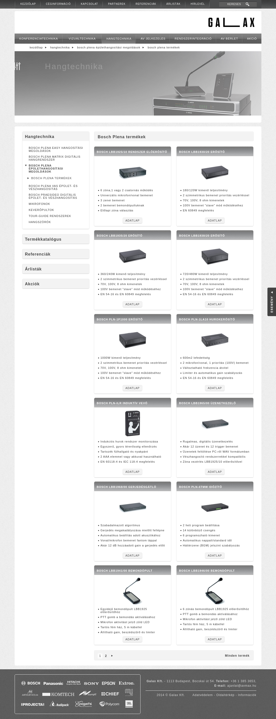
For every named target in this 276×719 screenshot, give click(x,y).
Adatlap (132, 220)
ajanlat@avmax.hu (241, 685)
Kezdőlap (28, 4)
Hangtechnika (119, 38)
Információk (247, 695)
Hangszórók (40, 222)
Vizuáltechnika (82, 38)
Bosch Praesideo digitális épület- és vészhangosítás (53, 196)
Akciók (32, 284)
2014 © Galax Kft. (171, 695)
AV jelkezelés (153, 38)
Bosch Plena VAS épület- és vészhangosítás (53, 187)
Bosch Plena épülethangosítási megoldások (108, 47)
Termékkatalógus (43, 239)
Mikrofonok (39, 203)
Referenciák (145, 4)
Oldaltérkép (225, 695)
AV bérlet (229, 38)
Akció (252, 38)
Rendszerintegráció (193, 38)
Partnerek (116, 4)
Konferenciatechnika (38, 38)
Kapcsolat (89, 4)
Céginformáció (58, 4)
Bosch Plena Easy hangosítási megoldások (56, 149)
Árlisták (173, 4)
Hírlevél (198, 4)
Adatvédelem (202, 695)
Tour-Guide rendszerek (50, 215)
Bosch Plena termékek (164, 47)
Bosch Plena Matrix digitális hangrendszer (55, 158)
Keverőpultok (41, 209)
